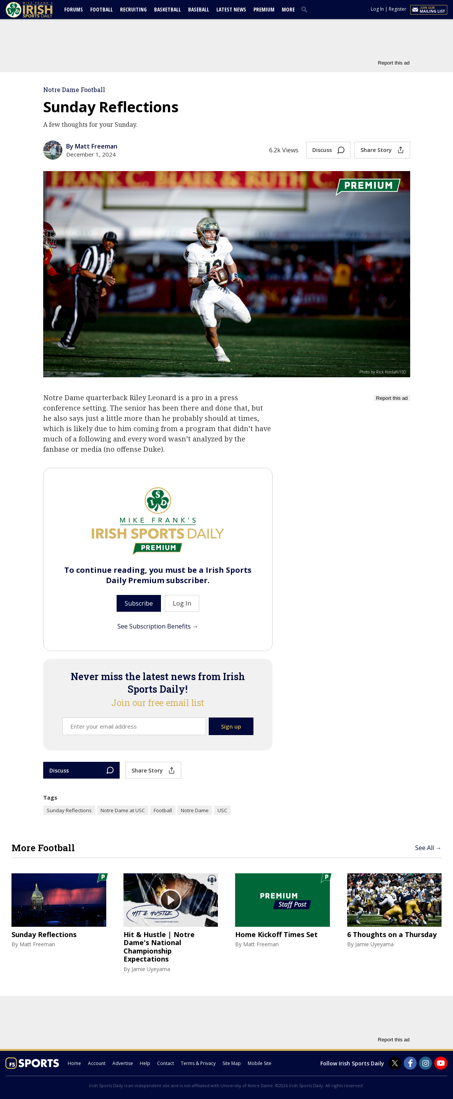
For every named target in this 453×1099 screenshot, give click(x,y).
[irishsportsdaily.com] (38, 10)
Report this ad (394, 63)
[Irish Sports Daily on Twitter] (394, 1063)
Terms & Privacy (198, 1063)
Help (145, 1063)
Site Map (231, 1063)
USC (222, 810)
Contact (165, 1063)
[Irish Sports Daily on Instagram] (425, 1063)
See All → (428, 848)
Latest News (231, 9)
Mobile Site (259, 1063)
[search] (305, 9)
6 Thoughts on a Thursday (392, 935)
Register (397, 9)
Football (101, 9)
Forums (73, 9)
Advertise (122, 1063)
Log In (377, 9)
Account (97, 1063)
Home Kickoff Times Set (276, 935)
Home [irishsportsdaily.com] (74, 1063)
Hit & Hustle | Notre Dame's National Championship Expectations (159, 947)
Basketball (167, 9)
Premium (263, 9)
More (288, 9)
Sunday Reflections (69, 810)
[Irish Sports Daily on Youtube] (440, 1063)
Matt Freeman (37, 944)
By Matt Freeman (91, 146)
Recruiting (133, 9)
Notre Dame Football (74, 90)
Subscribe (139, 603)
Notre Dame (195, 810)
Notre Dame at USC (123, 810)
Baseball (198, 9)
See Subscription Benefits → (157, 626)
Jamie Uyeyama (151, 969)
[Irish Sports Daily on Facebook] (410, 1063)
